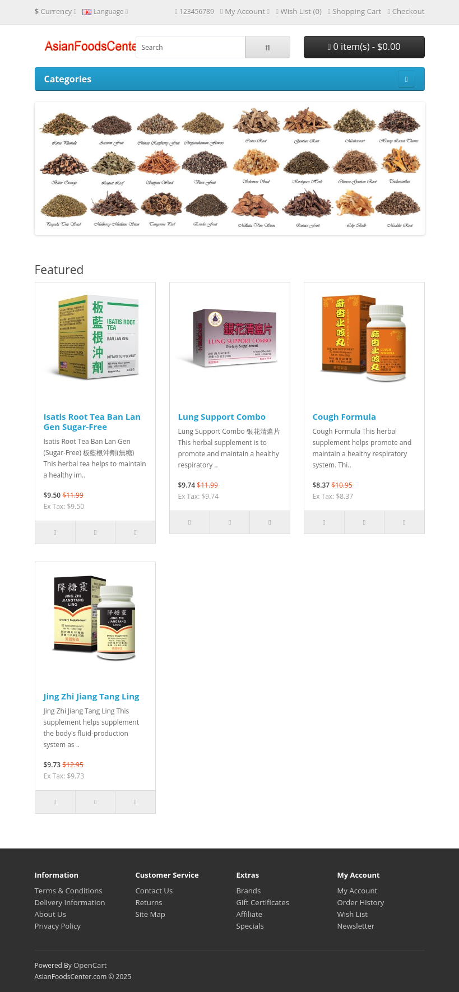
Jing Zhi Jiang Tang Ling (92, 696)
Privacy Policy (58, 926)
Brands (249, 891)
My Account (357, 891)
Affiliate (250, 914)
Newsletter (356, 926)
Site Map (150, 914)
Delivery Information (70, 902)
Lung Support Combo (222, 416)
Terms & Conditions (69, 891)
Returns (149, 902)
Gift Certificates (263, 902)
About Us (50, 914)
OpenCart (90, 965)
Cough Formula (345, 416)
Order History (360, 902)
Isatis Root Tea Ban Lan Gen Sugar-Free (92, 421)
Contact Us (154, 891)
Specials (250, 926)
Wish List (352, 914)
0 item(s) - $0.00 (363, 46)
